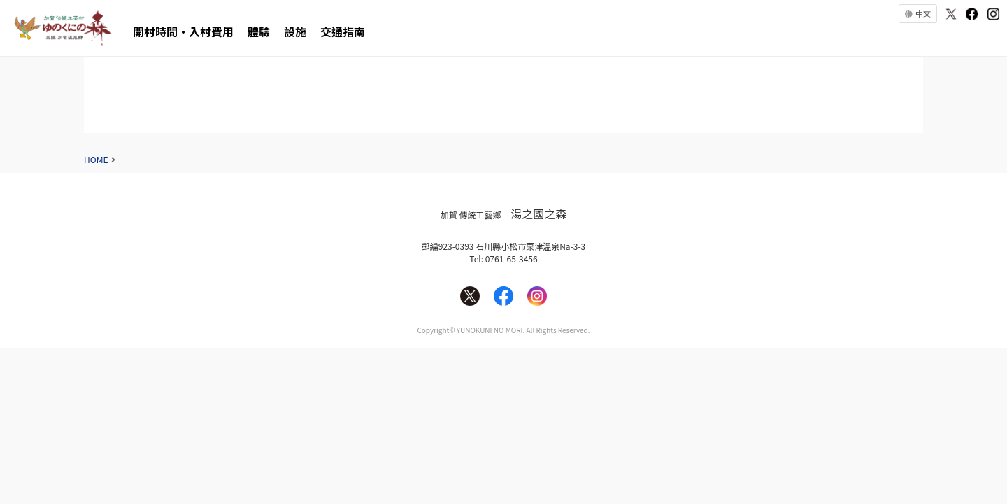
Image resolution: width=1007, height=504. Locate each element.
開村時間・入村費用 (183, 31)
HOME (96, 159)
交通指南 (342, 31)
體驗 (259, 31)
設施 (295, 31)
